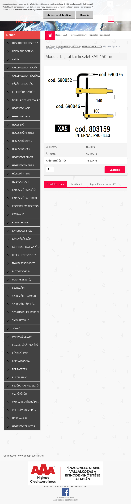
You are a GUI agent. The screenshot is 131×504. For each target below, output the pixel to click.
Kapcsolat (93, 34)
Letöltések (76, 184)
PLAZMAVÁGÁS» (21, 271)
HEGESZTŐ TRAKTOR (23, 426)
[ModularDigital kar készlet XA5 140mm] (85, 67)
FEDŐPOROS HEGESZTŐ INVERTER (25, 387)
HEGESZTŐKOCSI (21, 149)
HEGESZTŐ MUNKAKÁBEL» (20, 126)
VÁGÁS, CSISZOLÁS (22, 84)
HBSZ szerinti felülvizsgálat (19, 419)
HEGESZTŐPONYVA (22, 157)
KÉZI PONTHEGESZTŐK (92, 46)
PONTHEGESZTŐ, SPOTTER (68, 46)
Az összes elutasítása (59, 15)
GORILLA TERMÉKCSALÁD (26, 100)
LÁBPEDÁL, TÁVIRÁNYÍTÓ (26, 247)
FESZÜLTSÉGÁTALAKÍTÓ (25, 345)
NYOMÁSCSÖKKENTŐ (24, 263)
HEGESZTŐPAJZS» (22, 141)
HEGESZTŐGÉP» (21, 116)
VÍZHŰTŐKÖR (19, 394)
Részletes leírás (55, 184)
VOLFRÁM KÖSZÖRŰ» (24, 410)
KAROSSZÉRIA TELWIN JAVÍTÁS (24, 199)
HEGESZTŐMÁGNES (23, 165)
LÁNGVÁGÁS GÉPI (21, 239)
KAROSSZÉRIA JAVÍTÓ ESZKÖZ (24, 191)
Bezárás (84, 15)
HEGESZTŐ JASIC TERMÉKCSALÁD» (22, 109)
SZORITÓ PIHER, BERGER (26, 312)
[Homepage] (50, 35)
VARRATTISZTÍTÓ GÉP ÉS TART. (25, 403)
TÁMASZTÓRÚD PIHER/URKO (20, 321)
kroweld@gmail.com (65, 497)
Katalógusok (105, 34)
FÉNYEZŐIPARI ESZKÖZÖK (20, 354)
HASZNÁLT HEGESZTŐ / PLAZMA (25, 44)
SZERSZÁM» (19, 288)
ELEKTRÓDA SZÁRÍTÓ (24, 92)
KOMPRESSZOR (20, 222)
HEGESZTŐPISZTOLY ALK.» (23, 134)
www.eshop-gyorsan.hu (31, 455)
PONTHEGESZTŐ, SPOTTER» (21, 281)
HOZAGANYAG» (20, 182)
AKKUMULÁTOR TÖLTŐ (24, 67)
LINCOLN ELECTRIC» (23, 51)
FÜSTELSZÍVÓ (19, 377)
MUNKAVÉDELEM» (22, 337)
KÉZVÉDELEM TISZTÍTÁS (25, 206)
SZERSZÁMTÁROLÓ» (23, 304)
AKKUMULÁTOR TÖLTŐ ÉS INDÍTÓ (26, 77)
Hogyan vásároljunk (78, 34)
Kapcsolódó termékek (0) (102, 184)
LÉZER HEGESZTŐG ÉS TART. (24, 256)
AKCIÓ (15, 59)
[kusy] (50, 169)
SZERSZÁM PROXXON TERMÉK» (24, 297)
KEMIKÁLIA (18, 214)
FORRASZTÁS (19, 369)
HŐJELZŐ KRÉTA (21, 173)
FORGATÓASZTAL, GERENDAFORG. (22, 362)
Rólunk (58, 34)
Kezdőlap (50, 46)
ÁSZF (65, 34)
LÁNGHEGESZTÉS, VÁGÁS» (22, 232)
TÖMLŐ (16, 328)
